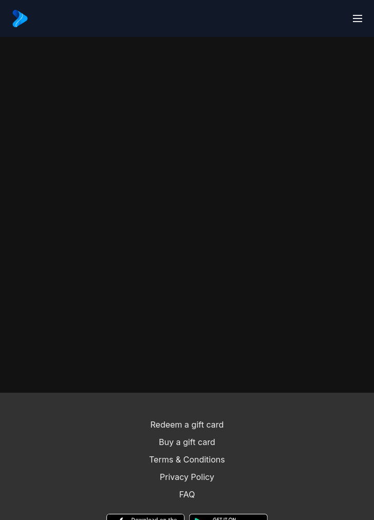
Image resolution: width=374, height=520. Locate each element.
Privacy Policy (187, 477)
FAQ (187, 494)
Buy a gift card (187, 442)
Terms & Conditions (187, 459)
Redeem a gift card (186, 424)
